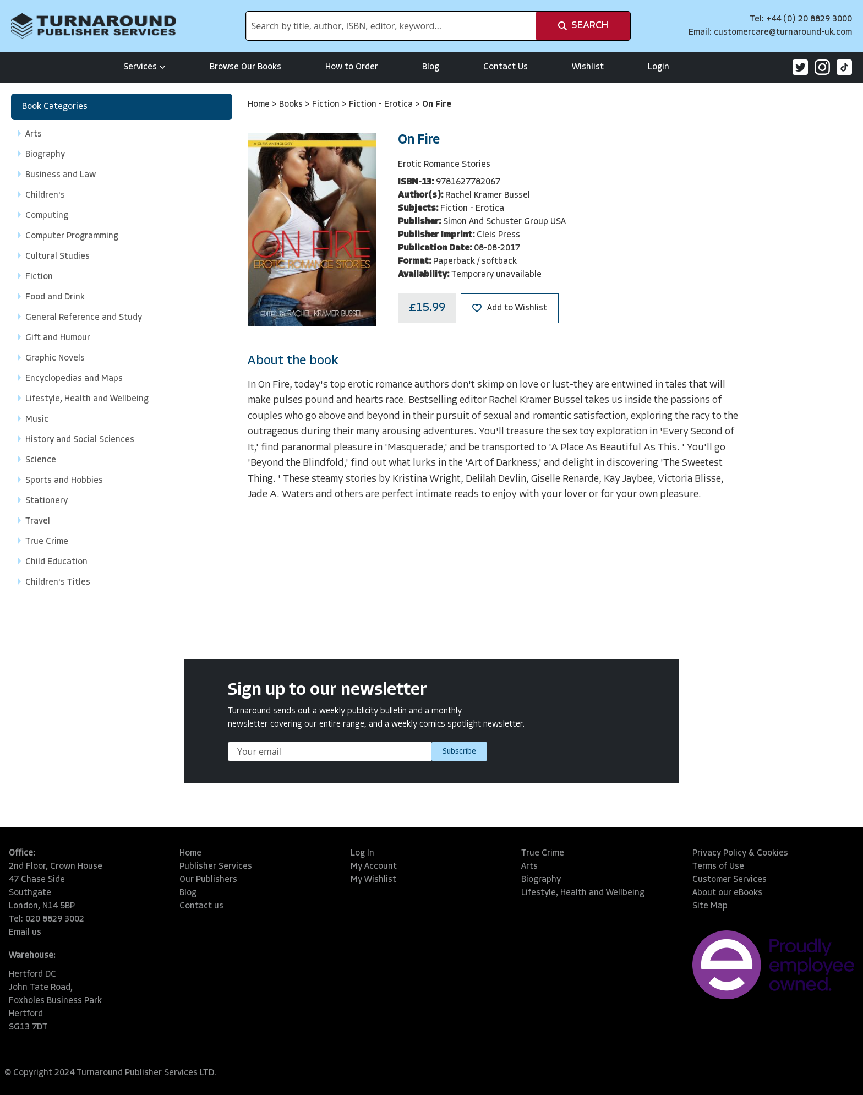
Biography (541, 879)
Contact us (201, 906)
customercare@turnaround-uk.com (783, 32)
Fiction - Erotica (382, 104)
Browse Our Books (245, 67)
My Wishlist (373, 879)
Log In (362, 853)
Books (292, 104)
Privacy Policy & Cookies (740, 853)
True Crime (542, 853)
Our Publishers (208, 879)
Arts (529, 866)
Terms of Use (718, 866)
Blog (430, 67)
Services (144, 67)
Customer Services (729, 879)
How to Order (351, 67)
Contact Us (505, 67)
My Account (374, 866)
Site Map (710, 906)
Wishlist (588, 67)
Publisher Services (215, 866)
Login (658, 67)
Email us (25, 932)
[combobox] (391, 26)
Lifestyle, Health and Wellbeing (582, 893)
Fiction (327, 104)
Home (260, 104)
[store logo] (93, 26)
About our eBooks (727, 893)
